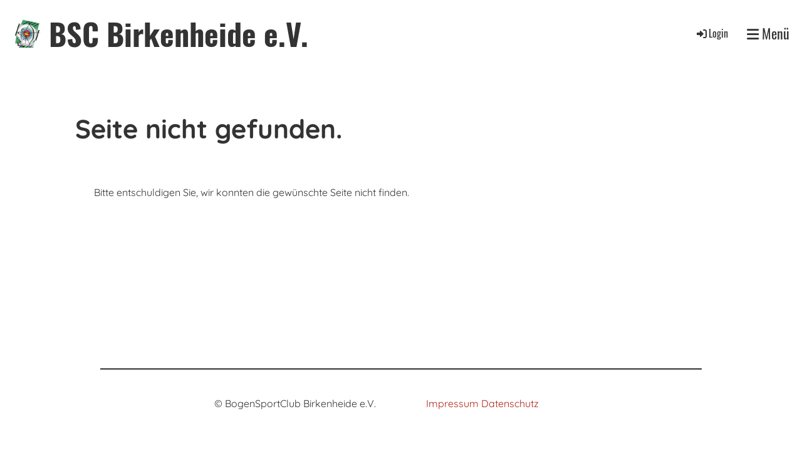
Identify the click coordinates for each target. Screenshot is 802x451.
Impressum (452, 403)
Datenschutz (510, 403)
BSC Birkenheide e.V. (178, 33)
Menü (768, 33)
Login (711, 33)
